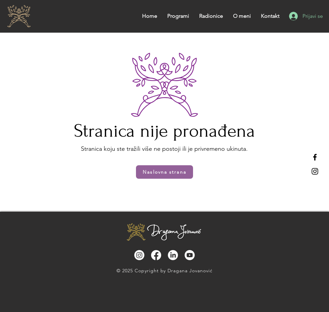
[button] (211, 16)
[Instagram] (315, 171)
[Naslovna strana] (164, 172)
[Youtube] (190, 255)
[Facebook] (315, 157)
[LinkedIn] (173, 255)
